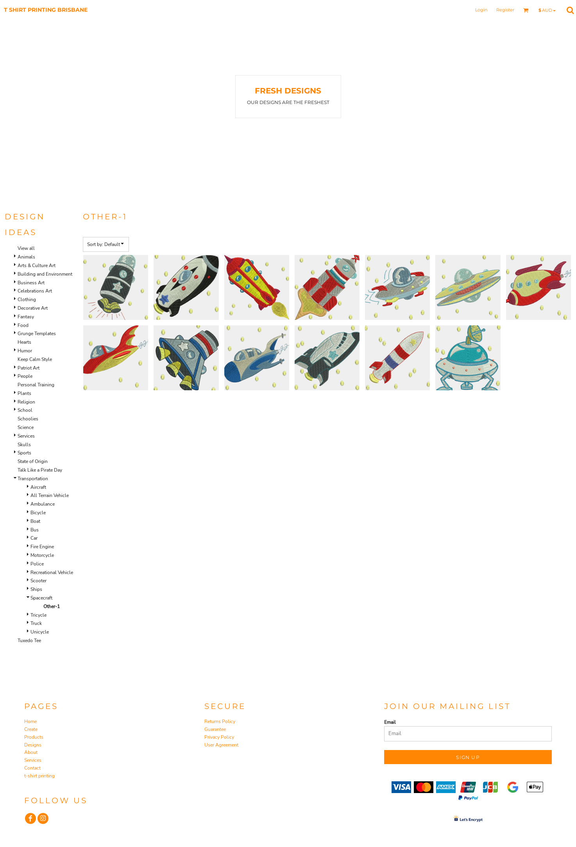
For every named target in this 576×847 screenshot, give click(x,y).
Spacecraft (41, 598)
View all (26, 248)
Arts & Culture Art (36, 265)
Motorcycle (42, 555)
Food (23, 325)
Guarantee (215, 729)
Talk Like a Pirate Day (40, 470)
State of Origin (33, 461)
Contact (32, 768)
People (25, 376)
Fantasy (26, 317)
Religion (26, 402)
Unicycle (39, 632)
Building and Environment (45, 274)
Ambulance (42, 504)
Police (37, 564)
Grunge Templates (37, 333)
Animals (26, 257)
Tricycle (38, 615)
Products (33, 737)
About (31, 752)
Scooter (38, 581)
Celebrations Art (35, 291)
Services (26, 436)
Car (34, 538)
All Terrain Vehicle (49, 495)
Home (30, 721)
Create (31, 729)
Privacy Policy (219, 737)
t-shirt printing (39, 776)
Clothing (27, 299)
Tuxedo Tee (29, 640)
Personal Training (36, 385)
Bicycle (38, 513)
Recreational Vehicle (51, 572)
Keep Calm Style (35, 359)
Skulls (24, 444)
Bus (34, 530)
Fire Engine (42, 547)
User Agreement (221, 745)
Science (26, 427)
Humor (25, 351)
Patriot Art (28, 368)
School (25, 410)
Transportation (33, 479)
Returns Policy (219, 721)
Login (481, 10)
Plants (24, 393)
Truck (36, 623)
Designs (32, 745)
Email (390, 722)
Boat (35, 521)
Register (505, 10)
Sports (24, 453)
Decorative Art (33, 308)
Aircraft (38, 487)
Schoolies (28, 419)
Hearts (24, 342)
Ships (36, 589)
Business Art (31, 283)
